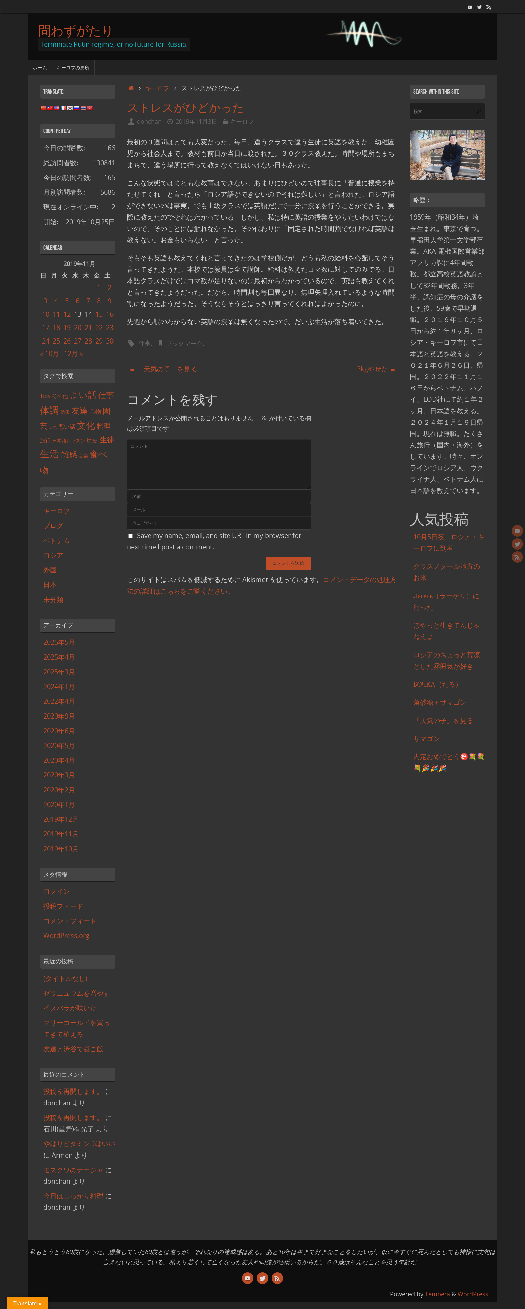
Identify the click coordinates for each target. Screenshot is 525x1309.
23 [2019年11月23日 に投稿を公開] (110, 327)
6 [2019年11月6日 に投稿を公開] (77, 300)
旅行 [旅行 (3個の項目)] (45, 440)
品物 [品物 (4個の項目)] (95, 411)
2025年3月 (59, 671)
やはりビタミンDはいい (79, 1143)
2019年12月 (61, 819)
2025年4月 (59, 657)
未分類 (53, 599)
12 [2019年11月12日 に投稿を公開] (67, 314)
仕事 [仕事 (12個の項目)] (106, 395)
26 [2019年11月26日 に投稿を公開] (67, 341)
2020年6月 (59, 730)
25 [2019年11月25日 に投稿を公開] (56, 341)
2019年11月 (61, 833)
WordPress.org (66, 935)
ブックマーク (184, 343)
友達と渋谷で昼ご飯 (73, 1048)
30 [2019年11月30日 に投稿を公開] (110, 341)
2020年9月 (59, 716)
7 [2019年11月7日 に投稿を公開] (88, 300)
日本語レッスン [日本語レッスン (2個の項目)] (68, 440)
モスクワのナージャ (73, 1169)
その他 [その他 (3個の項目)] (60, 396)
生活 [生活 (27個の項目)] (49, 453)
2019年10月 (61, 848)
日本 (50, 584)
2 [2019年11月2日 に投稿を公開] (109, 287)
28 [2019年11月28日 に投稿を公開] (88, 341)
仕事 (145, 343)
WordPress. (474, 1294)
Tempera (437, 1294)
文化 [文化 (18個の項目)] (86, 425)
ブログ (53, 525)
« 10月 (49, 353)
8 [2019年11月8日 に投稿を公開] (99, 300)
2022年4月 (59, 701)
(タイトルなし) (65, 978)
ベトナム (56, 540)
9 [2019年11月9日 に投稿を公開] (109, 300)
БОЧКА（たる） (437, 684)
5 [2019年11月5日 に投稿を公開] (67, 300)
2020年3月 (59, 775)
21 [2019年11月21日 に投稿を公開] (88, 327)
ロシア (53, 555)
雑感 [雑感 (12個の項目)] (69, 454)
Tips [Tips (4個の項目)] (45, 396)
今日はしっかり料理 (73, 1195)
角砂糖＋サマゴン (440, 702)
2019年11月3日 (196, 121)
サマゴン (426, 738)
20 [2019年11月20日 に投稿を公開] (77, 327)
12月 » (73, 353)
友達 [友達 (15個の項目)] (79, 410)
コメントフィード (70, 920)
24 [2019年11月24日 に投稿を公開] (45, 341)
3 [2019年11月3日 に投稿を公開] (45, 300)
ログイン (56, 891)
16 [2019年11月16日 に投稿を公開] (110, 314)
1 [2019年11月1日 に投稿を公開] (99, 287)
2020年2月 (59, 789)
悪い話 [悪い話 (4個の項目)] (66, 426)
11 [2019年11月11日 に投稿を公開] (56, 314)
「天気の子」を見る (163, 368)
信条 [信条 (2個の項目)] (65, 412)
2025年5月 (59, 642)
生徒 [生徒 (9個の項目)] (107, 439)
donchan (149, 121)
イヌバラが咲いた (70, 1007)
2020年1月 (59, 804)
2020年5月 (59, 745)
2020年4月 (59, 760)
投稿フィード (63, 906)
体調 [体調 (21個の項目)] (49, 410)
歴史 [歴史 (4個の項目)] (92, 440)
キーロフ (157, 88)
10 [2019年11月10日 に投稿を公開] (45, 314)
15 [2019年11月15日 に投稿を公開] (99, 314)
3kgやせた (376, 368)
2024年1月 (59, 686)
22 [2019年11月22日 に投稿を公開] (99, 327)
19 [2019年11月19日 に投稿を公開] (67, 327)
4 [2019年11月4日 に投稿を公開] (56, 300)
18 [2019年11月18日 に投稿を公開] (56, 327)
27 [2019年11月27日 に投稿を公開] (77, 341)
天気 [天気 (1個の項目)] (53, 427)
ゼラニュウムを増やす (76, 993)
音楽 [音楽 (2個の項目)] (83, 455)
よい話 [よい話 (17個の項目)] (83, 395)
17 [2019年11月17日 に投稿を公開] (45, 327)
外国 (50, 569)
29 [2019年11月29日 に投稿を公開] (99, 341)
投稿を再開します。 (73, 1091)
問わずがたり (76, 30)
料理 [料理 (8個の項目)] (104, 426)
